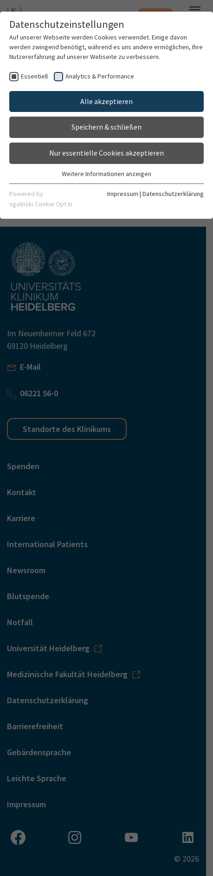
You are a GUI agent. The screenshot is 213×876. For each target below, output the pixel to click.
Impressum (122, 194)
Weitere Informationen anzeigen (106, 174)
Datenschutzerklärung (173, 194)
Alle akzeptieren (106, 101)
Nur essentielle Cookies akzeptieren (106, 152)
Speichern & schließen (106, 126)
